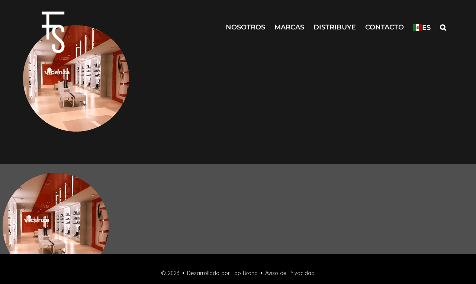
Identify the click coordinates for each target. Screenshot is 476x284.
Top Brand (245, 274)
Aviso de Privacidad (290, 274)
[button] (443, 26)
